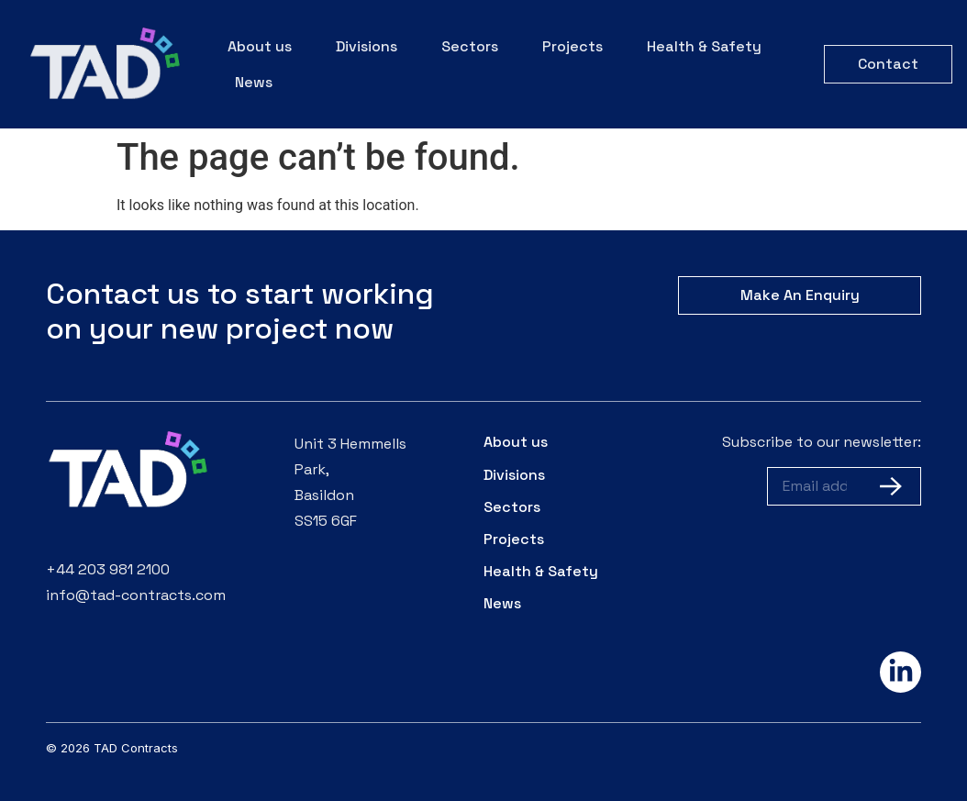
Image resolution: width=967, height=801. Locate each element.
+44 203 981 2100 (108, 569)
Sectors (469, 46)
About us (260, 46)
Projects (572, 46)
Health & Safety (704, 46)
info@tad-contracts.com (136, 595)
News (253, 82)
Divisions (366, 46)
